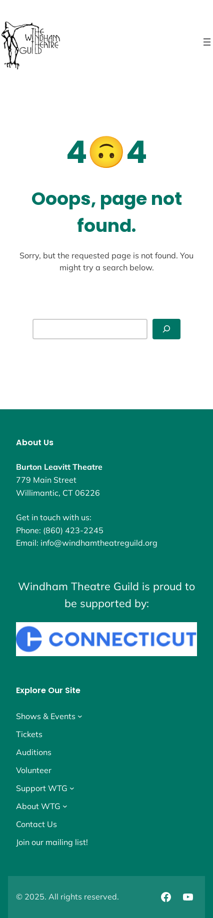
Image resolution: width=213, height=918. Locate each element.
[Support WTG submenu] (72, 788)
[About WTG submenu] (65, 806)
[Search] (166, 329)
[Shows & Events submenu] (80, 716)
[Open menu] (207, 42)
